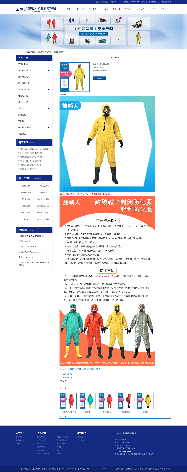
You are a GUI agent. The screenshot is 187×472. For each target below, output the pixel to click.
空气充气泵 (43, 192)
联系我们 (164, 9)
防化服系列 (72, 369)
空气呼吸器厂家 (43, 206)
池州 (150, 469)
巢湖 (154, 469)
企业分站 (99, 2)
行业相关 (22, 134)
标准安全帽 (26, 206)
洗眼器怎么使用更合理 (28, 169)
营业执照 (105, 468)
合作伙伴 (128, 9)
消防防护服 (23, 102)
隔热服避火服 (24, 89)
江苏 (135, 469)
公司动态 (80, 437)
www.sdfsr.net (125, 451)
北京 (169, 469)
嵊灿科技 (90, 469)
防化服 (145, 412)
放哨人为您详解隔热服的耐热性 (31, 153)
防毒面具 (22, 115)
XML (114, 2)
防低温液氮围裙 (43, 199)
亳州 (165, 469)
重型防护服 (26, 199)
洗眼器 (21, 108)
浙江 (143, 469)
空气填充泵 (23, 77)
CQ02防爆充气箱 (43, 186)
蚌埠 (161, 469)
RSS (110, 2)
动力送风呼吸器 (25, 70)
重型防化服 (68, 377)
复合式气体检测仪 (43, 213)
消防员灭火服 (26, 192)
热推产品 (119, 469)
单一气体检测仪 (26, 213)
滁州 (146, 469)
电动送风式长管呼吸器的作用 (30, 161)
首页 (68, 9)
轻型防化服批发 (94, 369)
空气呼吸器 (23, 64)
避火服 (25, 219)
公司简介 (19, 437)
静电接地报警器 (25, 127)
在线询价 (99, 78)
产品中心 (92, 9)
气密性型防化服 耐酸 (68, 412)
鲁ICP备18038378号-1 (69, 469)
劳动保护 (22, 121)
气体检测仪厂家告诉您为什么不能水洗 (34, 149)
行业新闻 (80, 440)
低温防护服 (23, 96)
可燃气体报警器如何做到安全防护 (32, 157)
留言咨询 (152, 9)
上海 (139, 469)
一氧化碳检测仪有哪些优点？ (30, 165)
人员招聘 (140, 9)
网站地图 (106, 2)
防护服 (87, 412)
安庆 (158, 469)
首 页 (40, 52)
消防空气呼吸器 (43, 219)
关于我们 (80, 9)
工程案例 (104, 9)
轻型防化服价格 (82, 369)
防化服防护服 (59, 52)
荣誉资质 (19, 444)
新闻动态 (116, 9)
